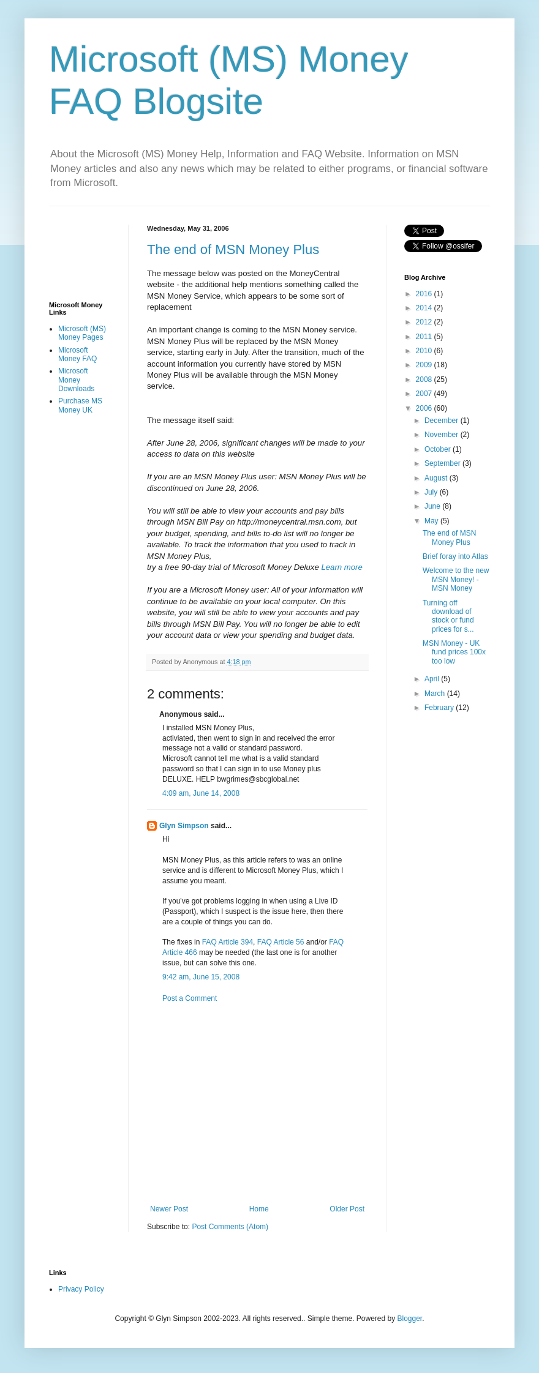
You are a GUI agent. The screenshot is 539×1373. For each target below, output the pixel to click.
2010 (425, 350)
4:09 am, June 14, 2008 (200, 793)
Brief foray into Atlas (455, 556)
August (437, 478)
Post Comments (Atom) (230, 1226)
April (432, 679)
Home (259, 1209)
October (438, 449)
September (443, 463)
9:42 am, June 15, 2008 (200, 977)
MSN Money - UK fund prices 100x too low (454, 652)
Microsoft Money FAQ (77, 354)
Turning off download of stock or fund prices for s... (448, 616)
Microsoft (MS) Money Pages (82, 333)
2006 (425, 408)
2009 (425, 365)
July (432, 492)
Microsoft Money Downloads (76, 380)
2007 (425, 393)
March (435, 693)
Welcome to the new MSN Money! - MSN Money (456, 579)
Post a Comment (189, 998)
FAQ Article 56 (280, 942)
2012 (425, 322)
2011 (425, 336)
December (442, 420)
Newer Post (169, 1209)
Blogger (410, 1318)
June (433, 506)
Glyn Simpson (184, 825)
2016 (425, 294)
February (440, 707)
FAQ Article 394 (227, 942)
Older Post (347, 1209)
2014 (425, 308)
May (432, 521)
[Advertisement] (279, 1103)
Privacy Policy (81, 1289)
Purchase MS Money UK (80, 405)
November (442, 434)
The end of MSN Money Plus (233, 249)
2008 (425, 379)
